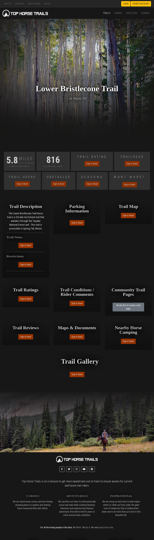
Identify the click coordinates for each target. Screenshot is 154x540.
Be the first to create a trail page (128, 307)
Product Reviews (34, 4)
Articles (47, 4)
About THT (7, 4)
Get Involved (19, 4)
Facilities (131, 13)
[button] (61, 469)
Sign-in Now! (92, 163)
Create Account (140, 3)
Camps (118, 13)
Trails (106, 13)
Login (125, 3)
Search (145, 13)
